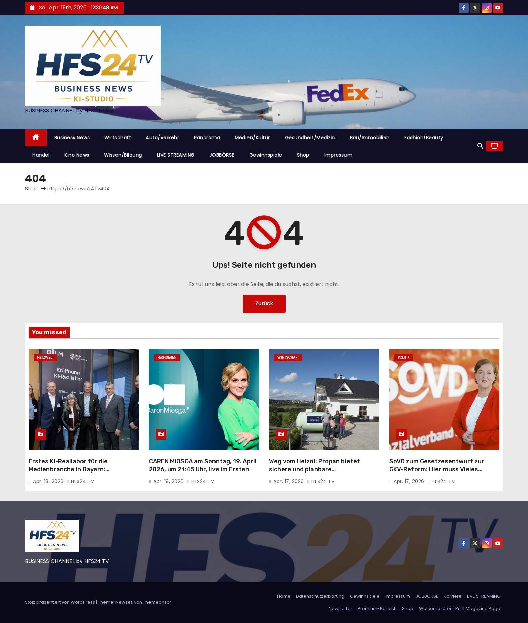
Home (284, 596)
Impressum (338, 155)
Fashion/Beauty (423, 137)
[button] (480, 146)
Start (31, 188)
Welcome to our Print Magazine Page (459, 608)
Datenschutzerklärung (320, 596)
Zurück (264, 303)
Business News (72, 137)
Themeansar (157, 602)
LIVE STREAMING (176, 155)
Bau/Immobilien (370, 137)
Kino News (76, 155)
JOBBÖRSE (221, 155)
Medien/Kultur (252, 137)
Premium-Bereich (377, 608)
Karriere (453, 596)
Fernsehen (166, 357)
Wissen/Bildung (123, 155)
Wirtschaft (117, 137)
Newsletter (340, 608)
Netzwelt (45, 357)
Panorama (207, 137)
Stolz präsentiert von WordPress (60, 602)
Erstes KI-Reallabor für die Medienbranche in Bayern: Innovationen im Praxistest (69, 469)
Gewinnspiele (265, 155)
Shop (303, 155)
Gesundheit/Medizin (310, 137)
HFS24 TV (80, 481)
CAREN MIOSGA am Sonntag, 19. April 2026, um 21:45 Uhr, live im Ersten (203, 465)
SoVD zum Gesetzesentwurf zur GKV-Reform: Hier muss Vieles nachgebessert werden (436, 469)
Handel (41, 155)
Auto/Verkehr (162, 137)
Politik (403, 357)
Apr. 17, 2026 (289, 481)
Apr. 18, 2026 (49, 481)
